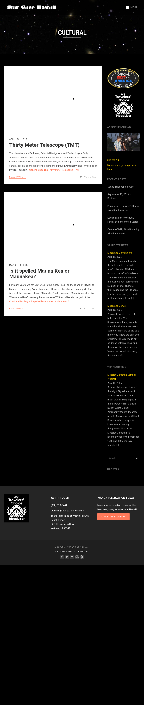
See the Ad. (123, 147)
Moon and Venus (116, 305)
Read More (17, 176)
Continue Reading (54, 169)
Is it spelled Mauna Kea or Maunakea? (39, 274)
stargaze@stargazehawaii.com (67, 510)
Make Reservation (113, 516)
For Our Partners (63, 551)
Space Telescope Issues (120, 186)
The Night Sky (116, 367)
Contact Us (82, 551)
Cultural (90, 177)
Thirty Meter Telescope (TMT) (44, 145)
